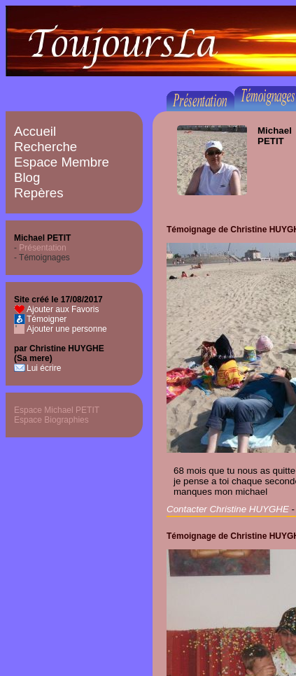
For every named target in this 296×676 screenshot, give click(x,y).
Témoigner (46, 319)
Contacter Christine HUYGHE (228, 509)
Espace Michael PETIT (56, 410)
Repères (39, 192)
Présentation (42, 248)
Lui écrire (44, 368)
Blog (27, 177)
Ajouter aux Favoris (63, 309)
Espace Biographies (51, 420)
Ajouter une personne (67, 329)
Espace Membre (61, 162)
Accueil (35, 131)
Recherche (45, 146)
